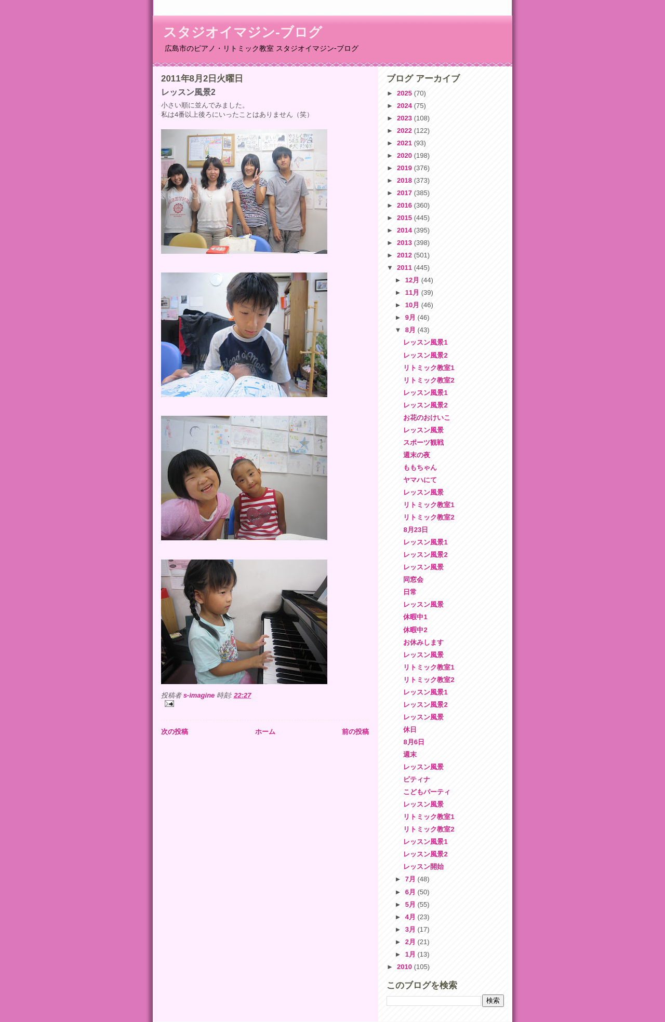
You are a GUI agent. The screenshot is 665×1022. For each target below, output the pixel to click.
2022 (405, 130)
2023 (405, 118)
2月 (411, 942)
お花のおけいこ (426, 417)
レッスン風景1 (425, 342)
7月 (411, 879)
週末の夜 (416, 455)
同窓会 (413, 579)
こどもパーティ (426, 792)
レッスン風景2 (425, 355)
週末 (410, 754)
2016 (405, 205)
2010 (405, 967)
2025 (405, 93)
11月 (413, 292)
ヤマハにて (420, 480)
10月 (413, 305)
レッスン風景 (423, 430)
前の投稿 (355, 731)
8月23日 (415, 530)
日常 (410, 592)
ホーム (265, 731)
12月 (413, 280)
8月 (411, 330)
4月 (411, 917)
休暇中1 (415, 617)
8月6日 (413, 742)
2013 (405, 243)
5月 (411, 904)
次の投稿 (174, 731)
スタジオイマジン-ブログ (242, 32)
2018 (405, 180)
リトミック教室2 (428, 380)
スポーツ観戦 (423, 442)
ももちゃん (420, 467)
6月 (411, 892)
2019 (405, 168)
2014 (405, 230)
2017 (405, 193)
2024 (405, 106)
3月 (411, 929)
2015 (405, 218)
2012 (405, 255)
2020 (405, 155)
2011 (405, 267)
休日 (410, 729)
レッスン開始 (423, 866)
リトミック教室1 (428, 368)
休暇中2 (415, 630)
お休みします (423, 642)
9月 (411, 317)
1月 (411, 954)
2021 (405, 143)
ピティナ (416, 779)
